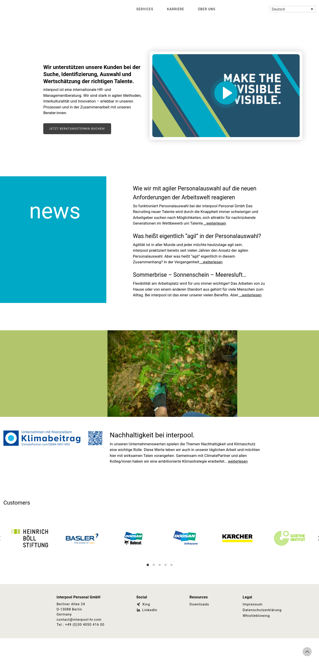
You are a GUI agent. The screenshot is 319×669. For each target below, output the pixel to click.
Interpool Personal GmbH (55, 9)
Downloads (199, 631)
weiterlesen (238, 488)
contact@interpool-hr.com (79, 646)
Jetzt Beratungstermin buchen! (77, 129)
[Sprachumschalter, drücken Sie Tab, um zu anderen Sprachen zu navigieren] (292, 9)
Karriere (175, 9)
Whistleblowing (256, 642)
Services (144, 9)
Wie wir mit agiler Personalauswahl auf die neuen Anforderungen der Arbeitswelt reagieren (197, 197)
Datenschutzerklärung (262, 636)
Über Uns (206, 9)
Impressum (252, 631)
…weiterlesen (214, 232)
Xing (143, 631)
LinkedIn (146, 636)
